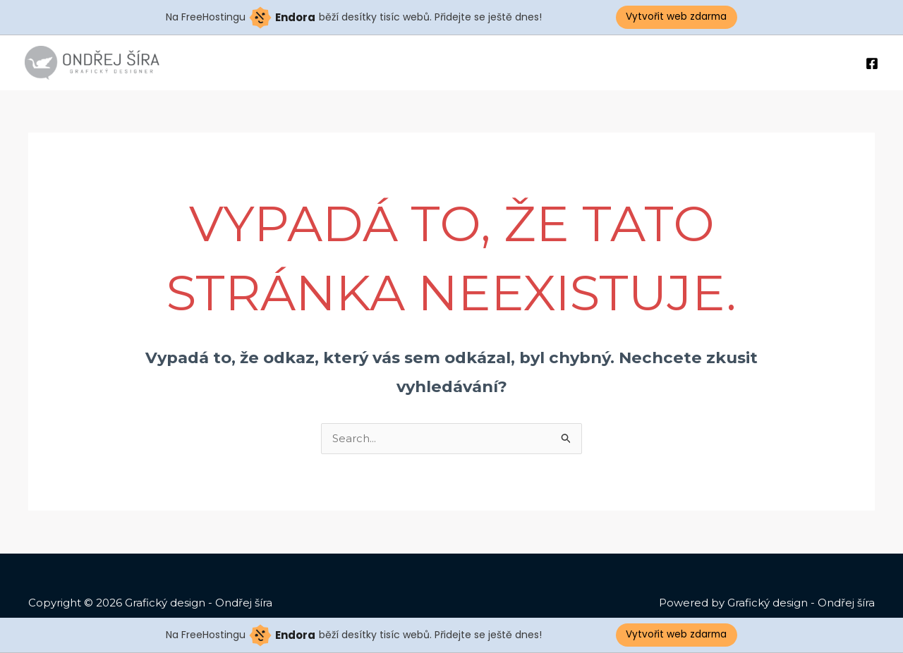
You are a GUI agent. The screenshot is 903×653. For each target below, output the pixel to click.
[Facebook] (872, 63)
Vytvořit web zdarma (677, 17)
